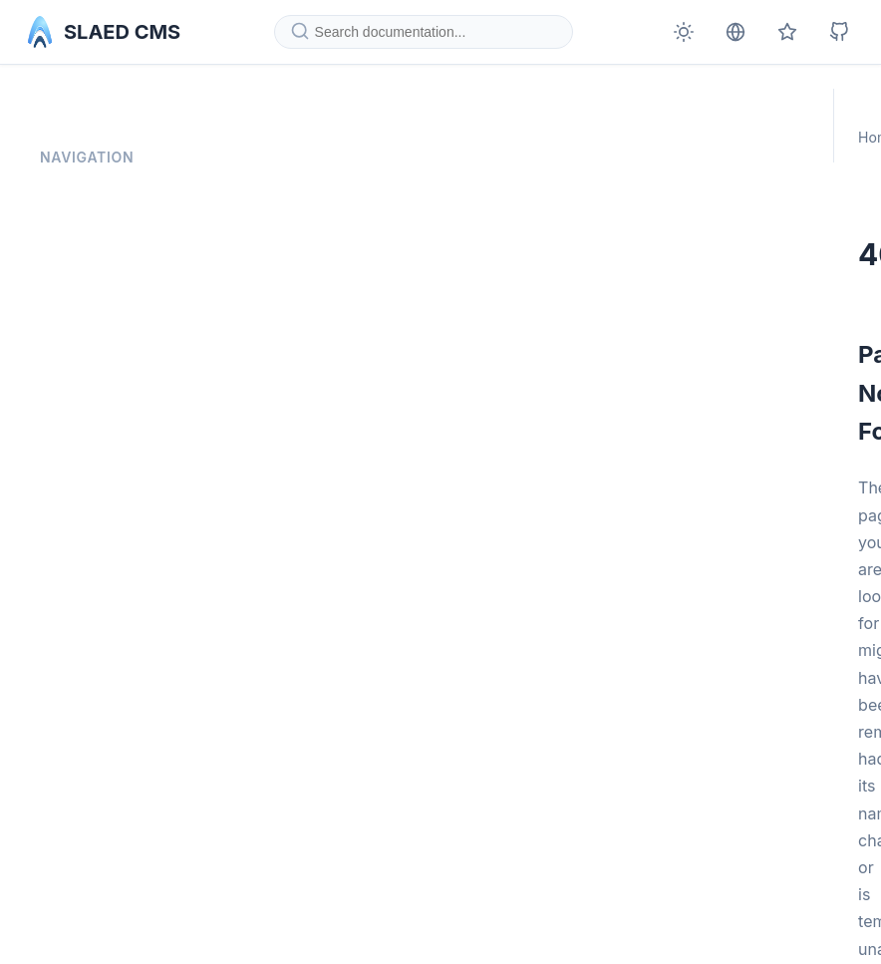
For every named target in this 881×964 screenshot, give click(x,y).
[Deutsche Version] (735, 32)
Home (306, 115)
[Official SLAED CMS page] (787, 32)
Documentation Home (111, 161)
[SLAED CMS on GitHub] (839, 32)
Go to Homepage (351, 844)
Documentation (398, 115)
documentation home (500, 762)
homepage (460, 728)
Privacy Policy (86, 203)
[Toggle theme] (684, 32)
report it (624, 794)
